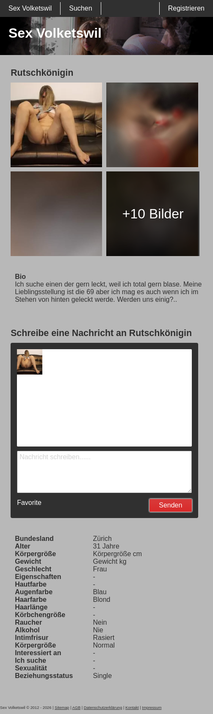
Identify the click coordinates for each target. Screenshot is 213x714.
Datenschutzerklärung (103, 708)
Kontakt (132, 708)
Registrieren (186, 8)
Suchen (80, 8)
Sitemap (62, 708)
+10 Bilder (153, 213)
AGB (76, 708)
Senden (170, 505)
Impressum (151, 708)
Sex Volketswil (30, 8)
